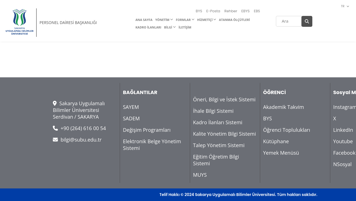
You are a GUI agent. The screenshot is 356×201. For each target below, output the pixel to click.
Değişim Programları (146, 129)
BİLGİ (168, 27)
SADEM (131, 118)
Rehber (230, 11)
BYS (199, 11)
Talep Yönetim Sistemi (218, 145)
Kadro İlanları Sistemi (217, 122)
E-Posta (213, 11)
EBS (257, 11)
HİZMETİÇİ (205, 20)
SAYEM (131, 107)
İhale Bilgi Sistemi (213, 110)
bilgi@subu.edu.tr (77, 139)
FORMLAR (183, 20)
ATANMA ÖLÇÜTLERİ (234, 20)
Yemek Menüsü (281, 152)
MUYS (200, 174)
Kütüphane (276, 141)
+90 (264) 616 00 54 (79, 128)
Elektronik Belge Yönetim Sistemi (152, 144)
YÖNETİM (162, 20)
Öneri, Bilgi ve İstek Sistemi (224, 99)
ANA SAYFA (143, 20)
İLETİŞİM (185, 27)
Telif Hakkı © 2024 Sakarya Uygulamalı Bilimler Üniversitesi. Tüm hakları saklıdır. (238, 194)
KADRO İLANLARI (148, 27)
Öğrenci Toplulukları (286, 129)
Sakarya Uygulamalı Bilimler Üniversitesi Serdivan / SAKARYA (79, 110)
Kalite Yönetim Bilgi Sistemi (224, 133)
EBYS (245, 11)
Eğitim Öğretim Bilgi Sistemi (216, 160)
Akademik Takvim (283, 107)
